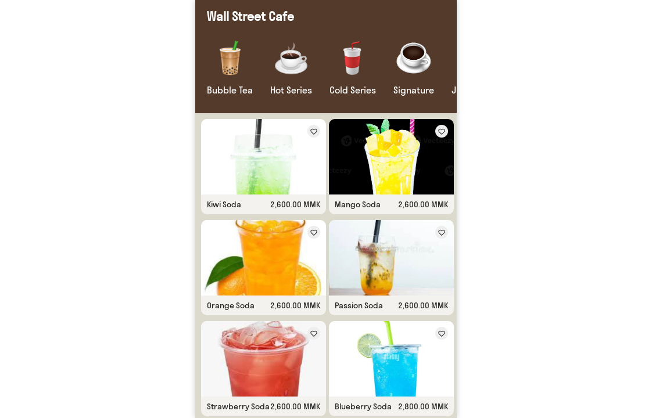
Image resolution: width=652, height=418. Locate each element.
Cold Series (352, 90)
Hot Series (291, 90)
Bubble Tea (230, 90)
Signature (413, 90)
